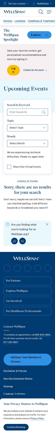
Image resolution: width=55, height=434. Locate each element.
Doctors (8, 21)
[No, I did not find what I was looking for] (22, 241)
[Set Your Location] (15, 3)
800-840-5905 (42, 335)
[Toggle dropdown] (39, 35)
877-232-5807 (11, 342)
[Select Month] (27, 143)
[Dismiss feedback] (47, 224)
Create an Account (35, 70)
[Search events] (44, 112)
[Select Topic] (27, 127)
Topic (10, 120)
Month (11, 136)
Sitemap (8, 386)
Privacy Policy (37, 418)
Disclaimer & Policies (15, 371)
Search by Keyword (18, 105)
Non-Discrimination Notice (18, 378)
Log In (13, 70)
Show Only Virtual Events (24, 167)
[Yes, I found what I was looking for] (14, 241)
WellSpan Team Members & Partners (24, 359)
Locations (20, 21)
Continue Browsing (16, 427)
